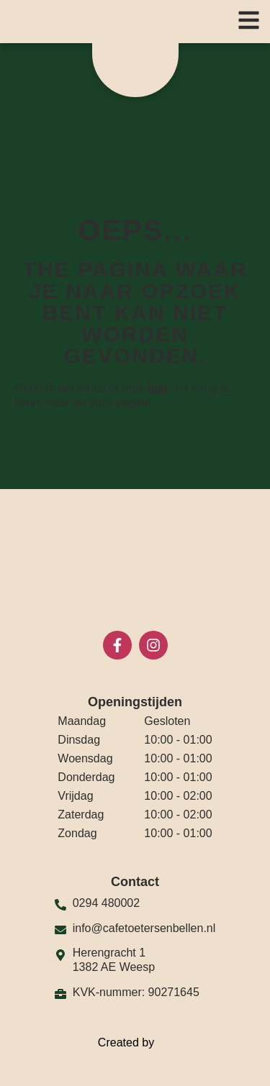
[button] (249, 19)
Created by (135, 1043)
